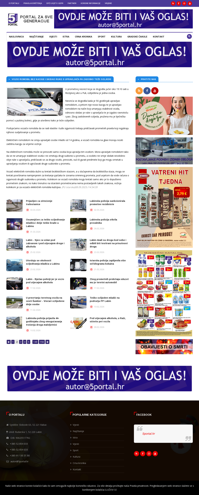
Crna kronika (83, 36)
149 (35, 341)
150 (42, 341)
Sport (101, 36)
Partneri (72, 3)
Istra (66, 36)
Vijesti (53, 36)
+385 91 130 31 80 (20, 454)
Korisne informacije (90, 3)
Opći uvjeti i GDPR (54, 3)
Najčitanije (36, 36)
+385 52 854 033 (19, 442)
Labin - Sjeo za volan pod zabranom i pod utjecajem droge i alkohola (45, 243)
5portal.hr (148, 432)
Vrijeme (108, 3)
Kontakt (158, 36)
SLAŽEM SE (111, 489)
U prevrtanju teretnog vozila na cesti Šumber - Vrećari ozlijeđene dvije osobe (45, 301)
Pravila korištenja (33, 3)
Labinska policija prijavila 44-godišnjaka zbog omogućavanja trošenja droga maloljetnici (44, 321)
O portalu (14, 3)
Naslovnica (16, 36)
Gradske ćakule (137, 36)
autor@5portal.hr (19, 460)
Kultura (116, 36)
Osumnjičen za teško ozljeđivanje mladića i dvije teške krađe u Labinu (45, 222)
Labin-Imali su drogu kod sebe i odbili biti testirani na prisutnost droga (109, 243)
